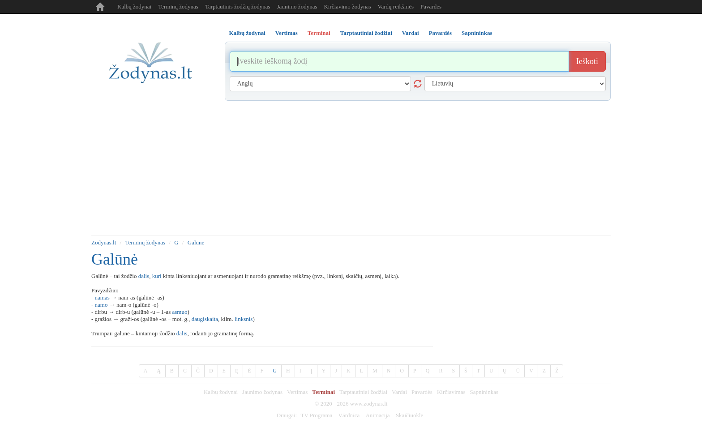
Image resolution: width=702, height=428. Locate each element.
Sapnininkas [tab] (477, 33)
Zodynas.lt (103, 242)
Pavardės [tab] (440, 33)
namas (102, 297)
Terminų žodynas (178, 6)
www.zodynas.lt (369, 403)
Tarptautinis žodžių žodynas (237, 6)
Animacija (377, 415)
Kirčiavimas (451, 392)
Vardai (399, 392)
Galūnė (196, 242)
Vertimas (297, 392)
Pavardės (430, 6)
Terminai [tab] (319, 33)
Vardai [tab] (410, 33)
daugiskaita (205, 319)
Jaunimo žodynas (297, 6)
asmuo (180, 311)
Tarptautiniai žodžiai (363, 392)
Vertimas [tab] (286, 33)
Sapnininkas (484, 392)
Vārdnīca (349, 415)
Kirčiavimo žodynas (347, 6)
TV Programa (316, 415)
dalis (144, 276)
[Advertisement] (351, 168)
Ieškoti (587, 61)
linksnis (244, 319)
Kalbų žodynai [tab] (247, 33)
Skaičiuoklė (409, 415)
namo (101, 304)
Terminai (323, 392)
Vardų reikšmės (396, 6)
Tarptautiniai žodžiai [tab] (366, 33)
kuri (157, 276)
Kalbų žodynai (134, 6)
